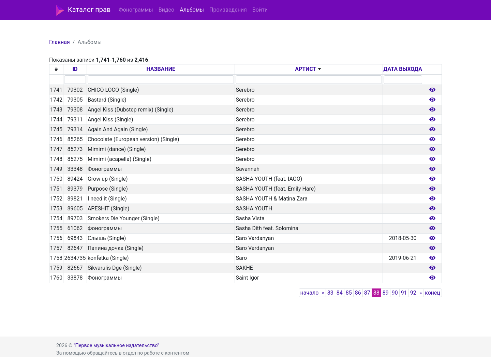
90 (395, 292)
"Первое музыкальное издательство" (116, 345)
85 (349, 292)
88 (376, 292)
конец (432, 292)
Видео (166, 9)
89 (386, 292)
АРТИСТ (305, 69)
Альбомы (192, 9)
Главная (59, 42)
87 (367, 292)
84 (340, 292)
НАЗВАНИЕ (160, 69)
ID (74, 69)
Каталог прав (83, 10)
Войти (260, 9)
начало (309, 292)
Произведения (228, 9)
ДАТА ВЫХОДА (403, 69)
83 (330, 292)
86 (358, 292)
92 (413, 292)
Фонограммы (136, 9)
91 (404, 292)
